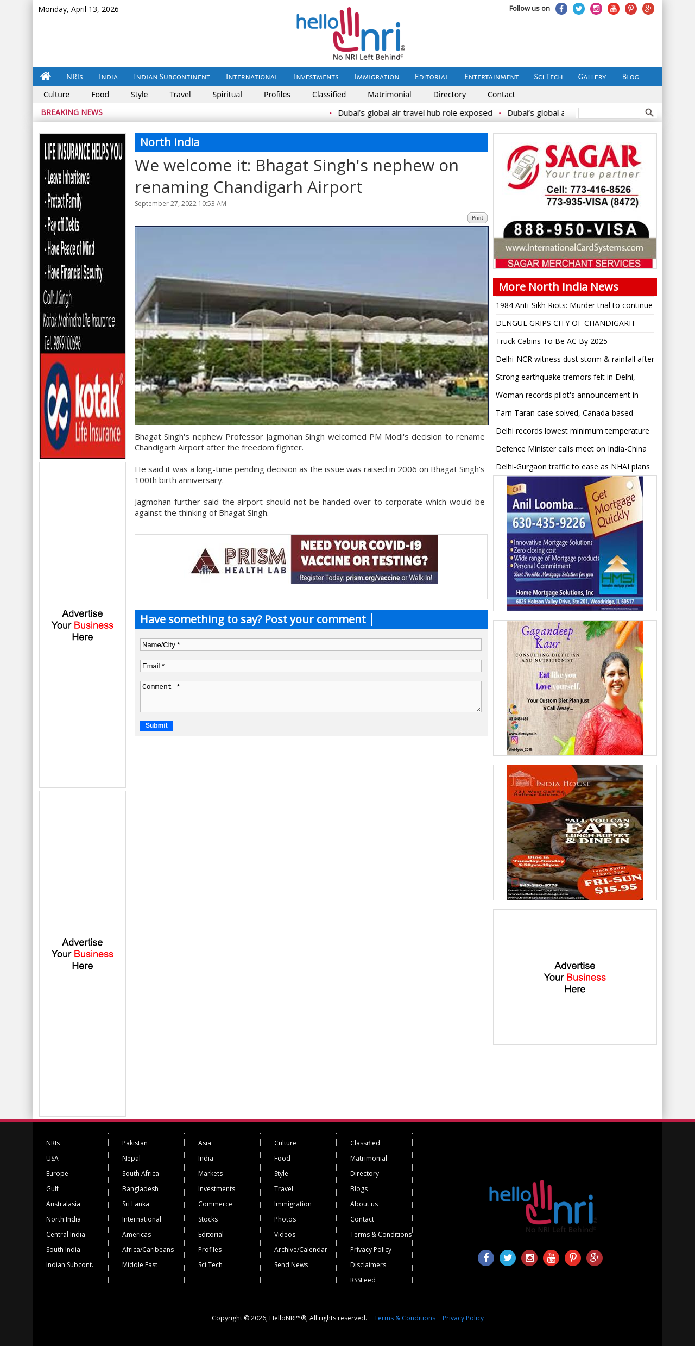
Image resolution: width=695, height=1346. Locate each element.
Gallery (592, 76)
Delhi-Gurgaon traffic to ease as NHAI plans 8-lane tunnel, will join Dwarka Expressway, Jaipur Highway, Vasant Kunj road (573, 468)
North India (63, 1219)
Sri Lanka (135, 1204)
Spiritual (227, 94)
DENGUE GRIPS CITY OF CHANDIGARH (565, 323)
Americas (136, 1234)
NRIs (74, 76)
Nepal (131, 1158)
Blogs (359, 1188)
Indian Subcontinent (172, 76)
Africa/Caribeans (148, 1249)
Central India (65, 1234)
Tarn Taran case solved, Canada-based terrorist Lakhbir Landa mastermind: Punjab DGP (572, 415)
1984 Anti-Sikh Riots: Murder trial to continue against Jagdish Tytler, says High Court (574, 307)
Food (100, 94)
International (252, 76)
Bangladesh (140, 1188)
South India (63, 1249)
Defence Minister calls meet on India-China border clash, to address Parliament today (571, 450)
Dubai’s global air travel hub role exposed (423, 112)
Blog (630, 76)
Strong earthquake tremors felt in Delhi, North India (565, 379)
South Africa (140, 1173)
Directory (449, 94)
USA (52, 1158)
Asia (204, 1143)
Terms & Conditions (381, 1234)
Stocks (208, 1219)
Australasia (63, 1204)
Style (139, 94)
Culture (56, 94)
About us (364, 1204)
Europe (57, 1173)
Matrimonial (389, 94)
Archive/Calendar (300, 1249)
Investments (316, 76)
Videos (284, 1234)
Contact (501, 94)
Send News (291, 1264)
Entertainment (491, 76)
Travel (180, 94)
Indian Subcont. (69, 1264)
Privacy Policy (370, 1249)
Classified (329, 94)
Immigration (377, 76)
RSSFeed (363, 1280)
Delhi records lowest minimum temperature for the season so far (572, 432)
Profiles (277, 94)
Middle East (139, 1264)
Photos (285, 1219)
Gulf (52, 1188)
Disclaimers (368, 1264)
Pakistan (135, 1143)
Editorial (431, 76)
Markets (210, 1173)
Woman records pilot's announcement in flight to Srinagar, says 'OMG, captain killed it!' (571, 397)
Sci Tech (548, 76)
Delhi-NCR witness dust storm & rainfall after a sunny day (575, 361)
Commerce (215, 1204)
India (108, 76)
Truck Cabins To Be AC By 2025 (552, 341)
